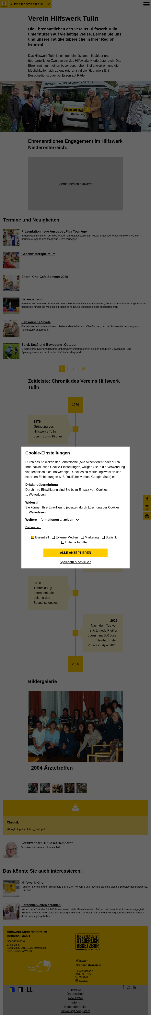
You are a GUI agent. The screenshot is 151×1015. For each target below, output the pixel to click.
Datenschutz (33, 527)
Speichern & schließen (75, 562)
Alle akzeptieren (75, 552)
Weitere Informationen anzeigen (49, 519)
